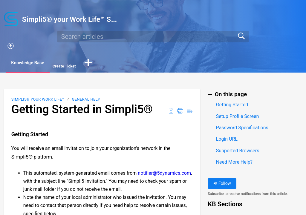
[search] (153, 36)
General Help (86, 100)
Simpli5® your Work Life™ (38, 100)
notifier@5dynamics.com (164, 173)
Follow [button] (222, 184)
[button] (96, 63)
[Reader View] (190, 112)
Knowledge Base (32, 63)
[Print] (180, 112)
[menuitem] (156, 46)
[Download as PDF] (171, 112)
